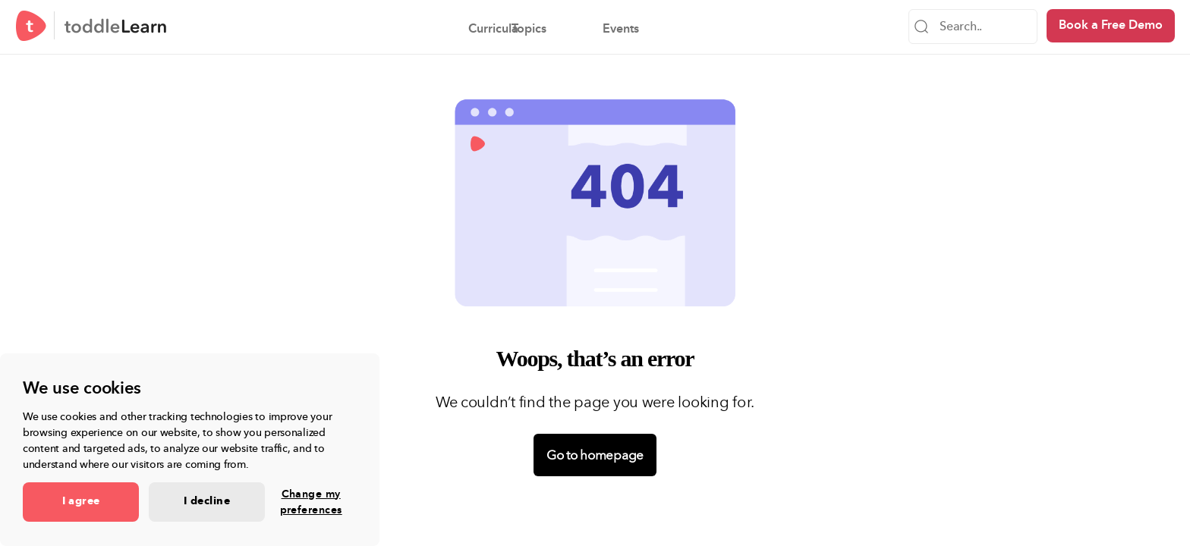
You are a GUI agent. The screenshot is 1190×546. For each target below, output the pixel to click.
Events (618, 29)
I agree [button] (81, 501)
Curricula (428, 29)
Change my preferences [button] (311, 502)
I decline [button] (207, 501)
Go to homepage (595, 455)
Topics (526, 29)
